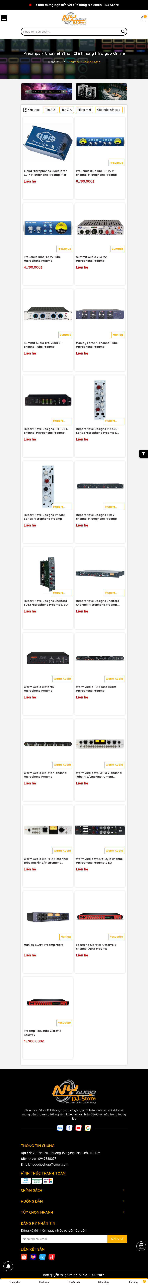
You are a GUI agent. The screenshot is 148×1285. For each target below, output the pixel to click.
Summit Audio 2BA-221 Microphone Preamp (91, 259)
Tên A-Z (50, 110)
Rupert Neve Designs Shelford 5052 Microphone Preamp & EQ (46, 603)
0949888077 (47, 1159)
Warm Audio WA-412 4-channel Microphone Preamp (45, 775)
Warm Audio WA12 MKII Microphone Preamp (39, 689)
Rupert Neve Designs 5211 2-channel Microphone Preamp (96, 517)
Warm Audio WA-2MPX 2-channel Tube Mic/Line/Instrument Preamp (99, 775)
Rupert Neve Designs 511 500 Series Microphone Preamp (44, 517)
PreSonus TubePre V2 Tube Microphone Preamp (42, 259)
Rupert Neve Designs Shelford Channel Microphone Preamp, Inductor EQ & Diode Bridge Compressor (97, 603)
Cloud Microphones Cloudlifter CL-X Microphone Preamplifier (45, 173)
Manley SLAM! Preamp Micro (43, 945)
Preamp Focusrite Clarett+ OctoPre (42, 1033)
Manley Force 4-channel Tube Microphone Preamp (97, 345)
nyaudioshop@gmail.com (49, 1164)
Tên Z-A (67, 110)
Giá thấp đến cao (108, 110)
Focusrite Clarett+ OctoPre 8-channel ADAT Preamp (96, 947)
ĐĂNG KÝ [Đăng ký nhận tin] (117, 1238)
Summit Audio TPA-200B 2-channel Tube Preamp (42, 345)
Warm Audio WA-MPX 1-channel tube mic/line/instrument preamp (46, 861)
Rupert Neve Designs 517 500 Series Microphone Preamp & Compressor (96, 431)
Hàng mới (84, 110)
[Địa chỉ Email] (74, 1239)
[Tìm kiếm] (123, 32)
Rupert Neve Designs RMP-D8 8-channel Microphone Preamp (46, 431)
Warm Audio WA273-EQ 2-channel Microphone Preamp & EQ (100, 861)
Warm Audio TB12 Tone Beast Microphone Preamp (96, 689)
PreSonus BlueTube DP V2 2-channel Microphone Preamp (96, 173)
